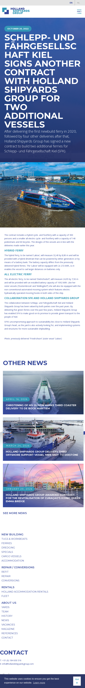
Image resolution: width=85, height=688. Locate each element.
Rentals (7, 587)
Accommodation (12, 560)
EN (71, 2)
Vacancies (8, 624)
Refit (5, 571)
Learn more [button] (39, 682)
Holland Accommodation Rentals (24, 591)
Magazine (8, 629)
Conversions (10, 580)
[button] (79, 11)
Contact (7, 637)
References (9, 633)
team (4, 611)
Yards (5, 607)
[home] (15, 11)
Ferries (6, 543)
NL (78, 2)
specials (7, 552)
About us (8, 602)
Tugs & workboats (14, 539)
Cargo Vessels (11, 556)
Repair (5, 576)
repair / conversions (17, 567)
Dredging (8, 547)
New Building (12, 534)
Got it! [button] (77, 681)
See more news (15, 513)
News (5, 620)
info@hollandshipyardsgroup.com (18, 663)
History (6, 616)
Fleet (5, 596)
